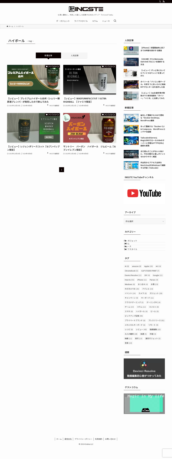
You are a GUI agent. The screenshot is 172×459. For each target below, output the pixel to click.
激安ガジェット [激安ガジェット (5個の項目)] (152, 350)
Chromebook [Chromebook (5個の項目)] (131, 282)
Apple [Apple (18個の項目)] (148, 277)
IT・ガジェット (134, 242)
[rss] (163, 1)
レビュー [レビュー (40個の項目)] (141, 341)
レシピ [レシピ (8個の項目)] (129, 341)
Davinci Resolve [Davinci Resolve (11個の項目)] (133, 286)
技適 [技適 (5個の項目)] (143, 345)
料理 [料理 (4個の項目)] (153, 345)
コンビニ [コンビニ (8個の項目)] (154, 318)
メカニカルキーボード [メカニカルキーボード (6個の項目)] (135, 336)
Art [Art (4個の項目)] (158, 277)
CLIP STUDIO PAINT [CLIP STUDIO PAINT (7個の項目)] (150, 282)
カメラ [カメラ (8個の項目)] (143, 304)
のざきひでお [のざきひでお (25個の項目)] (132, 300)
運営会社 (68, 450)
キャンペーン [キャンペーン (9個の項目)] (131, 309)
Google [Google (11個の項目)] (158, 286)
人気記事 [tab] (75, 55)
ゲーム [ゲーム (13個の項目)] (129, 318)
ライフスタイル (134, 259)
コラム (130, 247)
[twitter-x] (160, 1)
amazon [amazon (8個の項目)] (136, 277)
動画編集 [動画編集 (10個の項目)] (155, 341)
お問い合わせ (110, 450)
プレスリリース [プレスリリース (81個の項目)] (156, 332)
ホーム (59, 450)
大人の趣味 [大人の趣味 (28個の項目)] (131, 345)
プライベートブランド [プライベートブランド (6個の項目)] (135, 332)
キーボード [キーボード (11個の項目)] (147, 309)
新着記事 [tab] (48, 55)
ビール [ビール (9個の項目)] (155, 323)
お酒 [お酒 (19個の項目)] (154, 295)
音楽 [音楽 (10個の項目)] (128, 354)
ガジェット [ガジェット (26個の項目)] (156, 304)
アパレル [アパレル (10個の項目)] (147, 300)
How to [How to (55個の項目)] (129, 291)
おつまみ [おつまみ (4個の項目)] (143, 295)
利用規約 (98, 450)
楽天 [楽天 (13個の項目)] (138, 350)
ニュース (131, 253)
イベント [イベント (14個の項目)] (130, 304)
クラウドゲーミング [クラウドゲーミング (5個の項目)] (134, 313)
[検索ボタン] (115, 21)
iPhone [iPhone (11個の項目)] (142, 291)
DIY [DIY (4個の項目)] (147, 286)
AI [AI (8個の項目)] (127, 277)
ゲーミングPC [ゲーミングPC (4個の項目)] (153, 313)
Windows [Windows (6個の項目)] (130, 295)
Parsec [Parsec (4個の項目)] (154, 291)
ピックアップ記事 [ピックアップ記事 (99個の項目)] (134, 327)
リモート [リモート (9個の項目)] (153, 336)
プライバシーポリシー (83, 450)
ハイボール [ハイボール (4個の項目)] (141, 323)
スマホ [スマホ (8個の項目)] (129, 323)
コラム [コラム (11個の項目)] (141, 318)
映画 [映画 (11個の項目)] (128, 350)
